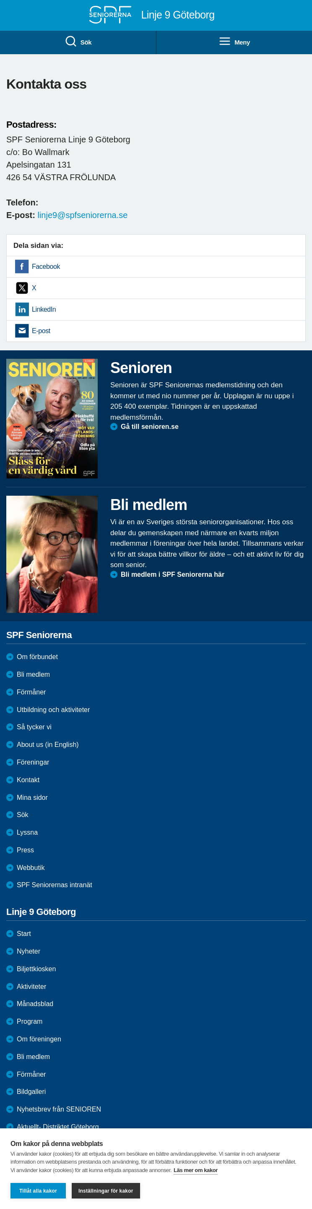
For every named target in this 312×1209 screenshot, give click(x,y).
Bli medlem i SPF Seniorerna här (172, 574)
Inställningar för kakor (105, 1191)
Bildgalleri (31, 1091)
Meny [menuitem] (234, 41)
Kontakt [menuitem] (28, 779)
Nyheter (28, 951)
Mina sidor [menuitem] (32, 797)
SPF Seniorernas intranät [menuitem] (54, 884)
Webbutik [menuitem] (30, 867)
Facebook (46, 266)
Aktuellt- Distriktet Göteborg (58, 1126)
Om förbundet (37, 656)
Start (24, 933)
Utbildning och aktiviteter (53, 709)
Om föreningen (39, 1039)
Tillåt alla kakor (38, 1191)
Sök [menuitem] (78, 41)
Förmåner (31, 692)
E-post (41, 330)
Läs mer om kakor (196, 1170)
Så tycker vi (34, 727)
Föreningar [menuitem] (33, 762)
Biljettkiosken (36, 968)
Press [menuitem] (25, 850)
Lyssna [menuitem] (27, 832)
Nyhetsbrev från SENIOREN (59, 1109)
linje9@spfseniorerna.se (82, 215)
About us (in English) (48, 744)
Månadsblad (35, 1003)
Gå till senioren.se (150, 426)
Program (29, 1021)
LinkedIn (44, 309)
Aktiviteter (31, 986)
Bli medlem (33, 674)
